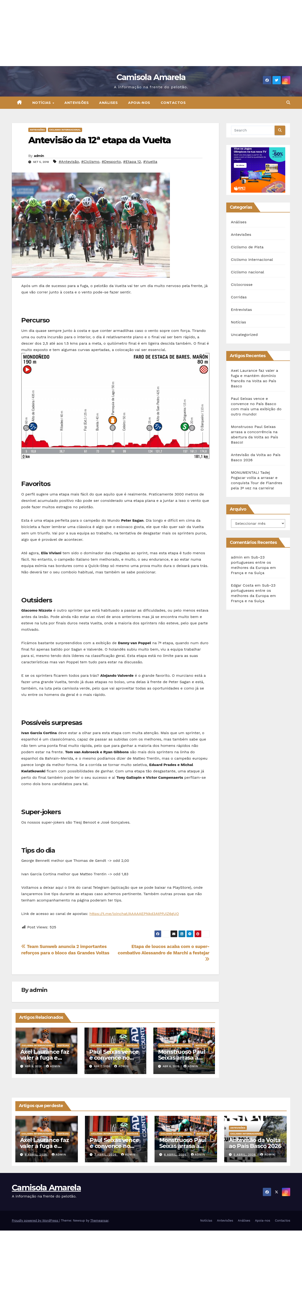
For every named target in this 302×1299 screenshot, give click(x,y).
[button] (288, 102)
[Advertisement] (141, 33)
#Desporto (111, 161)
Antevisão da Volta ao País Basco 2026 (255, 1143)
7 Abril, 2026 (106, 1154)
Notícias (42, 103)
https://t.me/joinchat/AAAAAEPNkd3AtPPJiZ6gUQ (134, 913)
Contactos (173, 103)
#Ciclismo (90, 161)
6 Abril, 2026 (176, 1154)
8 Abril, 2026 (36, 1154)
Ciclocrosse (242, 284)
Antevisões (76, 103)
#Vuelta (150, 161)
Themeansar (99, 1220)
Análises (108, 103)
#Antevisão (69, 161)
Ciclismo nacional (247, 272)
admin (39, 156)
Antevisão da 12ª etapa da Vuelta (99, 140)
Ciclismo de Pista (247, 247)
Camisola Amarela (151, 77)
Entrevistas (241, 309)
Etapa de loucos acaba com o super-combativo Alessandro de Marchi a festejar (163, 952)
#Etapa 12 (132, 161)
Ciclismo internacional (65, 129)
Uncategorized (244, 334)
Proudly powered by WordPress (35, 1220)
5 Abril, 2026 (245, 1154)
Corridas (239, 297)
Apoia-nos (139, 103)
